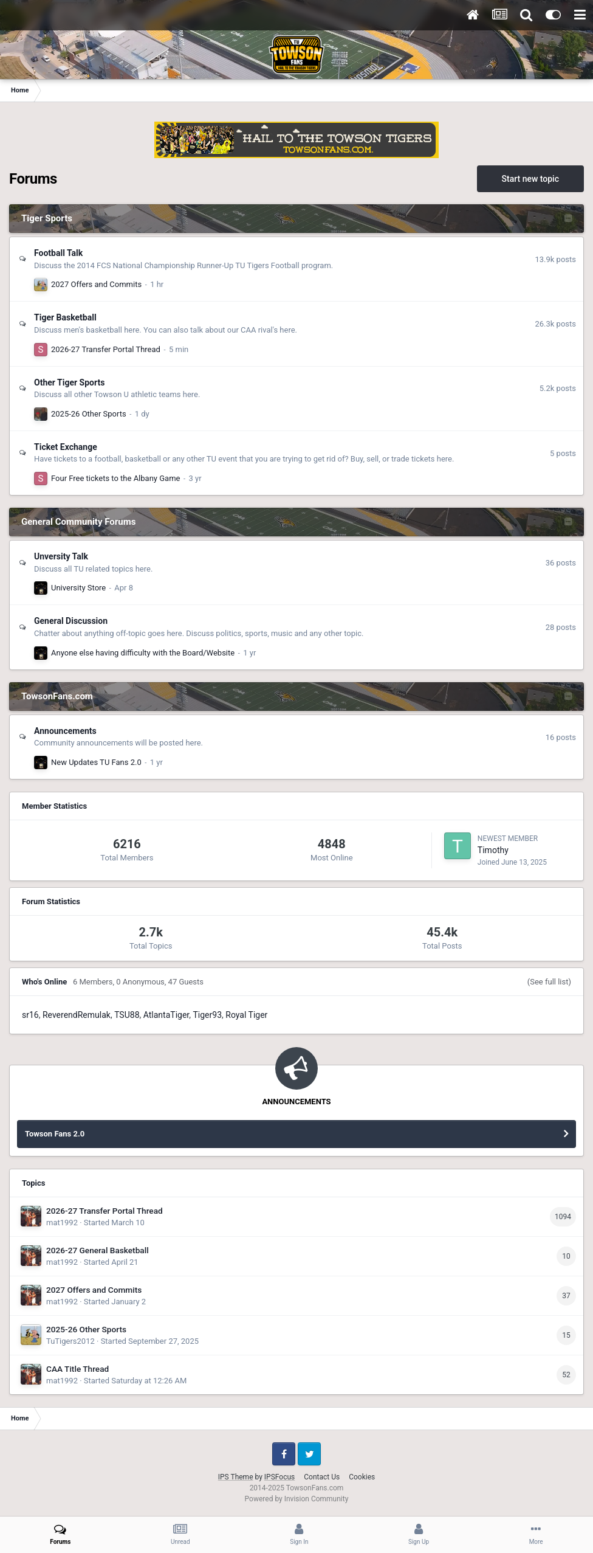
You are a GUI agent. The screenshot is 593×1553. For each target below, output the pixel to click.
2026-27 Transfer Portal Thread (105, 349)
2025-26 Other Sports (88, 413)
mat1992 (62, 1222)
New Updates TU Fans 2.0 (96, 762)
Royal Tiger (246, 1015)
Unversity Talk (61, 556)
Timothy (493, 850)
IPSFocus (279, 1477)
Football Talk (58, 253)
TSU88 (126, 1015)
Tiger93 (207, 1015)
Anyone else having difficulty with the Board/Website (143, 652)
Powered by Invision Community (297, 1499)
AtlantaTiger (166, 1015)
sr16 (30, 1015)
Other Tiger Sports (69, 382)
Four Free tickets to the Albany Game (115, 478)
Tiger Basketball (65, 317)
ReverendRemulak (77, 1015)
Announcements (65, 731)
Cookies (362, 1477)
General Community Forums (78, 521)
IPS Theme (235, 1477)
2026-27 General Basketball (97, 1250)
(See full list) (549, 981)
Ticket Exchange (65, 447)
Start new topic (530, 179)
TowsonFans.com (57, 696)
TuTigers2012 (70, 1341)
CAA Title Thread (77, 1369)
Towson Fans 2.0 (54, 1133)
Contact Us (322, 1477)
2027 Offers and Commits (96, 284)
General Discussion (71, 621)
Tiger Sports (46, 218)
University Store (78, 587)
